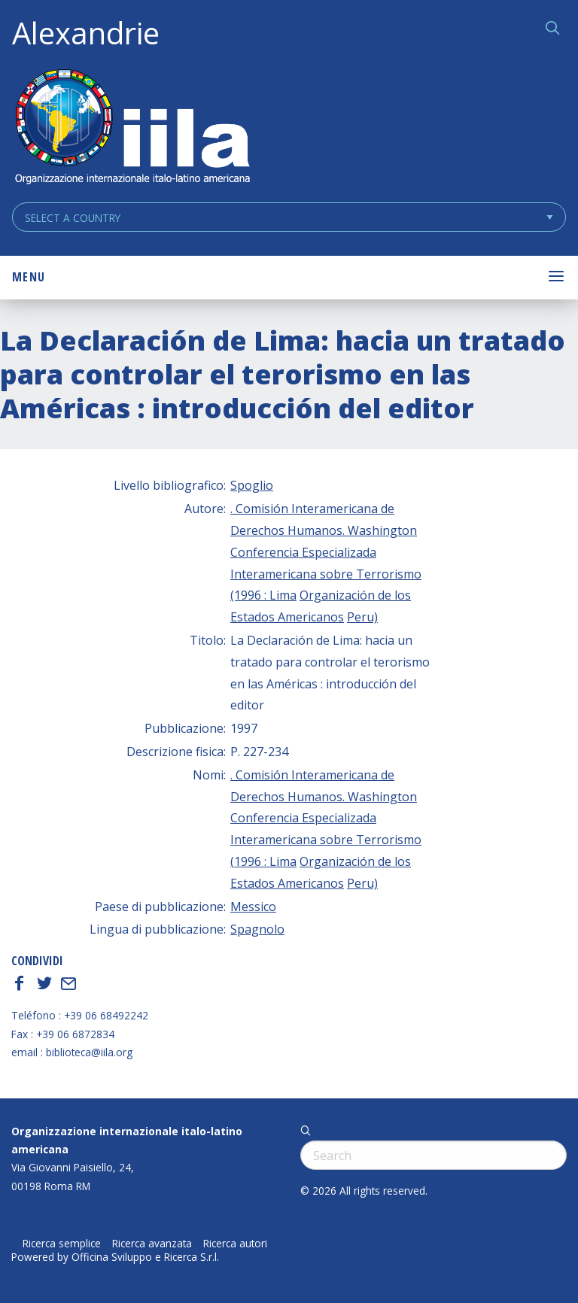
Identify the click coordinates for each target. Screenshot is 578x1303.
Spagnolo (257, 929)
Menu (28, 277)
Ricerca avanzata (152, 1243)
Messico (253, 906)
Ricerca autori (235, 1243)
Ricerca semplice (62, 1243)
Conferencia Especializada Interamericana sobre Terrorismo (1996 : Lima (325, 574)
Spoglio (251, 485)
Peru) (362, 617)
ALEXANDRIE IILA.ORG (131, 128)
